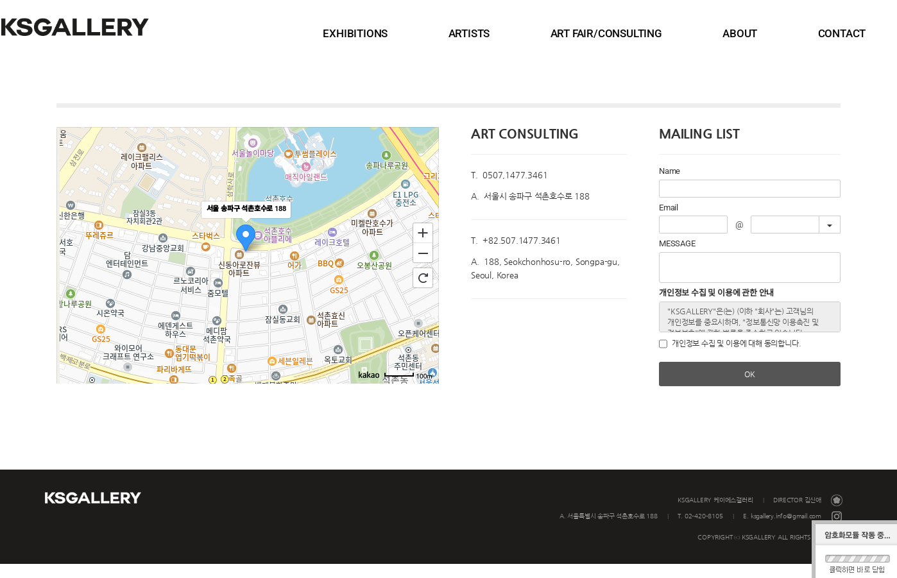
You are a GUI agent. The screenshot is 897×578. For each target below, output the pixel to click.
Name (669, 185)
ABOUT (767, 33)
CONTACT (839, 33)
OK (749, 388)
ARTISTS (558, 33)
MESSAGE (677, 257)
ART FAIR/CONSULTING (665, 33)
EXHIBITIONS (475, 33)
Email (668, 221)
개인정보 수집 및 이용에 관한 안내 (716, 307)
